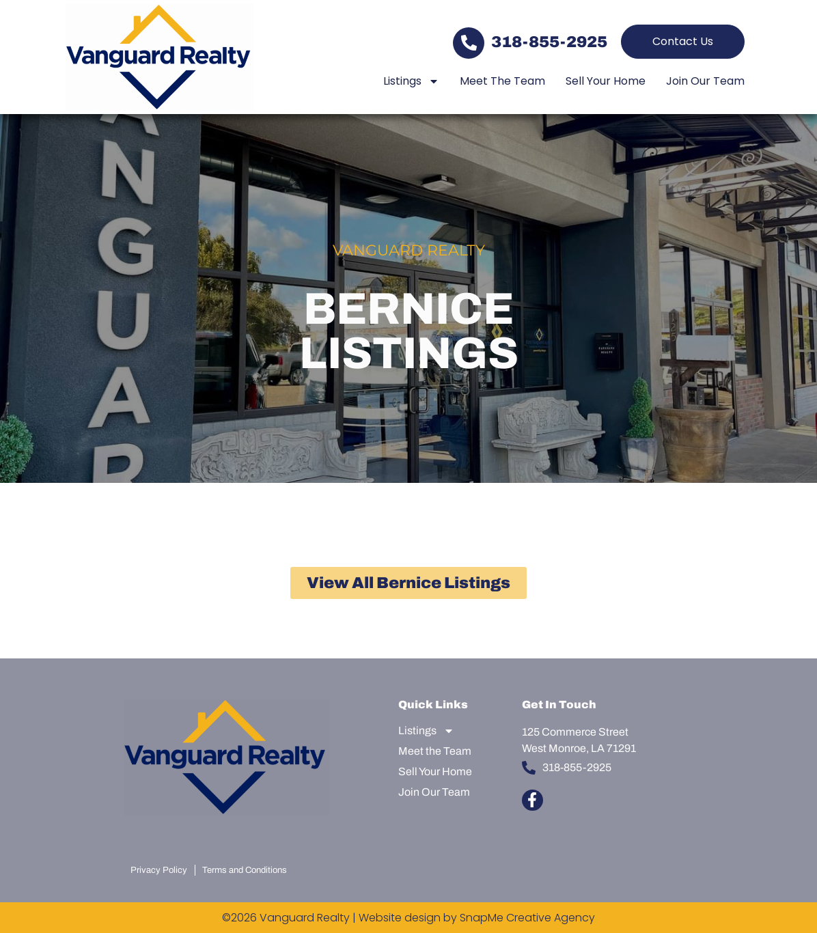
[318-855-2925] (468, 43)
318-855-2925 (549, 42)
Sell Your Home (606, 81)
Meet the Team (502, 81)
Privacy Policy (158, 870)
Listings (411, 81)
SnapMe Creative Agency (527, 917)
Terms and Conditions (244, 870)
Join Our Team (705, 81)
